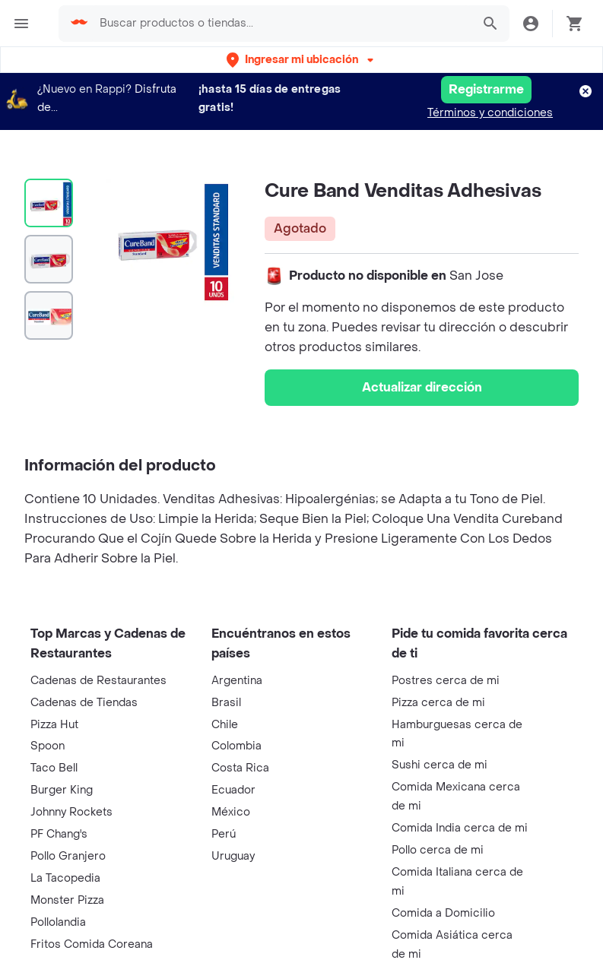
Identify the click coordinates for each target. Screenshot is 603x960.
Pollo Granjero (68, 856)
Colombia (236, 746)
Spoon (47, 746)
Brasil (226, 702)
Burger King (61, 790)
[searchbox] (280, 23)
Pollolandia (58, 922)
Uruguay (233, 856)
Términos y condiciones (490, 113)
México (230, 812)
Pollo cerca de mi (438, 850)
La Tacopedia (65, 878)
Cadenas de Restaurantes (98, 680)
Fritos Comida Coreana (91, 944)
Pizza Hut (54, 725)
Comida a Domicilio (443, 913)
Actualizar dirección (422, 387)
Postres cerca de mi (446, 680)
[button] (301, 59)
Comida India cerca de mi (460, 828)
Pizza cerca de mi (438, 702)
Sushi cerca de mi (439, 765)
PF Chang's (58, 834)
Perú (223, 834)
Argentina (236, 680)
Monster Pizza (67, 900)
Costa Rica (240, 768)
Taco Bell (54, 768)
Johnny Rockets (71, 812)
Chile (224, 725)
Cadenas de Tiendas (84, 702)
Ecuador (233, 790)
